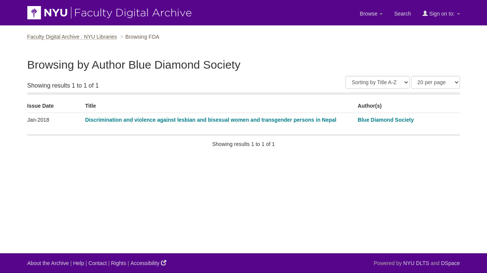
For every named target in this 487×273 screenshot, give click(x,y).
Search (402, 14)
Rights (118, 263)
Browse (371, 14)
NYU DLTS (416, 263)
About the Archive (48, 263)
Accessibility (148, 263)
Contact (97, 263)
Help (78, 263)
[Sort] (377, 82)
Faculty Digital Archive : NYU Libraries (72, 37)
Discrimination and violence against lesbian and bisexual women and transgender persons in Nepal (210, 120)
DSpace (450, 263)
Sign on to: (441, 13)
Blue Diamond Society (386, 120)
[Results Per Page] (435, 82)
